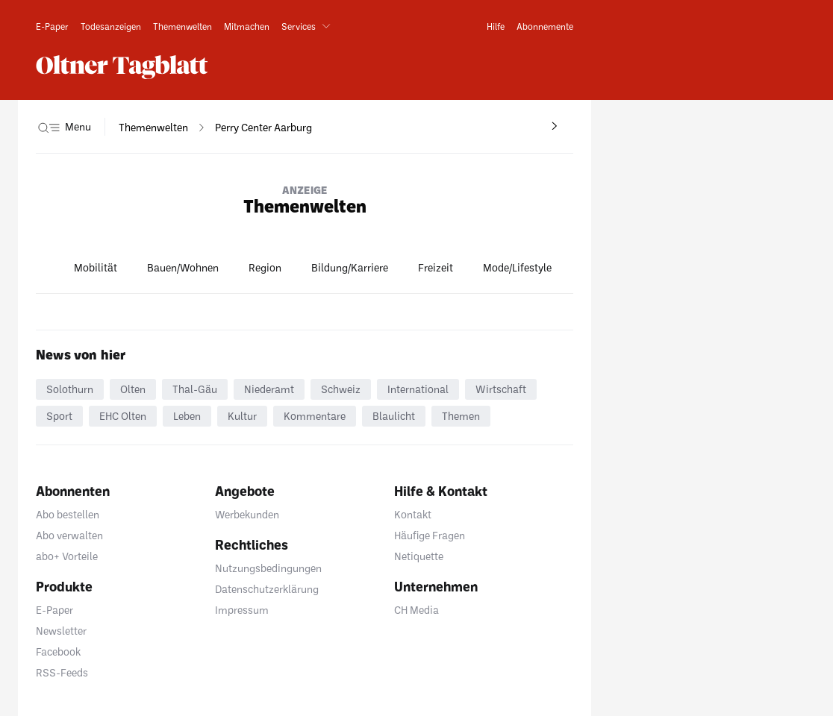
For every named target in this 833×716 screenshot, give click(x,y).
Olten (133, 389)
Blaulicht (393, 415)
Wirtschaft (500, 389)
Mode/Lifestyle (517, 267)
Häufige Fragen (429, 535)
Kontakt (412, 514)
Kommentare (315, 415)
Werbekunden (247, 514)
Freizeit (435, 267)
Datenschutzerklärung (267, 588)
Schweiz (341, 389)
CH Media (416, 609)
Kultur (242, 415)
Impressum (242, 609)
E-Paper (54, 609)
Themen (461, 415)
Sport (59, 415)
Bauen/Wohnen (183, 267)
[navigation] (153, 127)
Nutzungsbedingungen (268, 568)
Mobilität (95, 267)
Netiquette (418, 556)
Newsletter (61, 630)
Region (265, 267)
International (418, 389)
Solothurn (69, 389)
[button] (309, 26)
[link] (52, 26)
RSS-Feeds (62, 672)
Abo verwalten (69, 535)
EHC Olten (122, 415)
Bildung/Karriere (349, 267)
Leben (187, 415)
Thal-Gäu (194, 389)
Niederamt (269, 389)
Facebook (58, 651)
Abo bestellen (67, 514)
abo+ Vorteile (67, 556)
